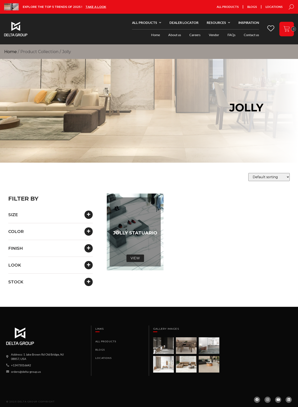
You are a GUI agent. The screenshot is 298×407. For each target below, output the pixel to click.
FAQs (231, 35)
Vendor (214, 35)
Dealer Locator (183, 22)
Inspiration (248, 22)
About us (174, 35)
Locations (274, 7)
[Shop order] (269, 177)
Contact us (251, 35)
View (135, 258)
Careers (195, 35)
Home (155, 35)
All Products (228, 7)
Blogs (252, 7)
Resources (218, 22)
